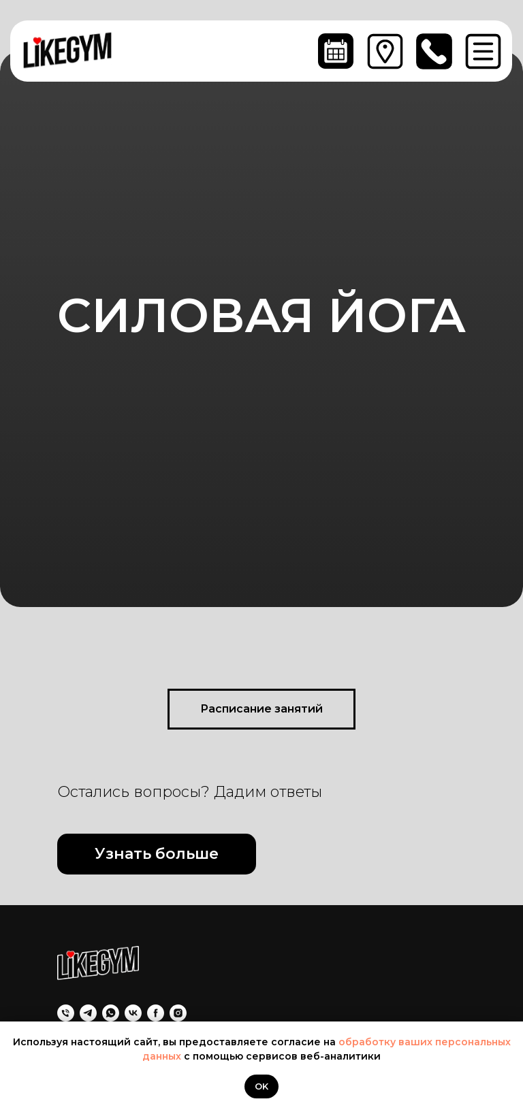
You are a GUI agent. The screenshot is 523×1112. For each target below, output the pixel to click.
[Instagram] (178, 1012)
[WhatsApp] (110, 1012)
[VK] (133, 1012)
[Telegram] (88, 1012)
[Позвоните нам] (65, 1012)
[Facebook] (155, 1012)
